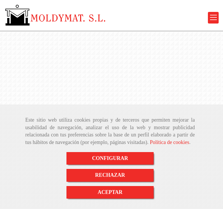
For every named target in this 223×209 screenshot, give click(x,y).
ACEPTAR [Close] (110, 192)
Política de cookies (169, 142)
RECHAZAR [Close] (110, 175)
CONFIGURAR (110, 158)
